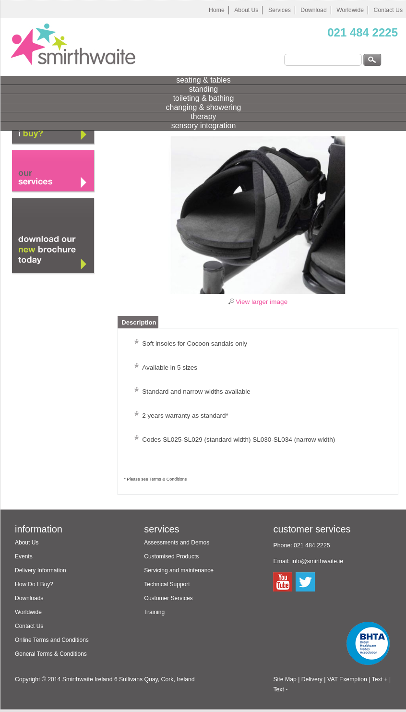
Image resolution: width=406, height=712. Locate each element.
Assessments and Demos (176, 542)
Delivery (311, 679)
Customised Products (171, 556)
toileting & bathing (203, 98)
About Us (246, 10)
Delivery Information (40, 570)
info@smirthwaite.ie (317, 561)
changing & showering (203, 107)
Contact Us (29, 626)
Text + (380, 679)
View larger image (261, 301)
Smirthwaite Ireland (87, 679)
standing (203, 89)
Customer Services (168, 598)
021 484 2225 (362, 32)
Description (138, 322)
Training (154, 612)
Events (24, 556)
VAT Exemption (347, 679)
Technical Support (167, 584)
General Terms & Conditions (51, 654)
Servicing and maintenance (179, 570)
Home (217, 10)
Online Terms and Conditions (52, 640)
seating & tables (203, 80)
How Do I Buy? (34, 584)
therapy (203, 116)
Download (313, 10)
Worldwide (350, 10)
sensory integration (203, 125)
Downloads (29, 598)
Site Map (284, 679)
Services (279, 10)
